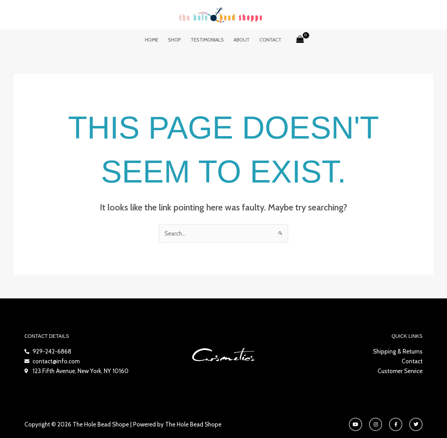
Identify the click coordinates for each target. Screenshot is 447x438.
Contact (270, 40)
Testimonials (207, 40)
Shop (174, 40)
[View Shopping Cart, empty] (300, 40)
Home (151, 40)
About (242, 40)
